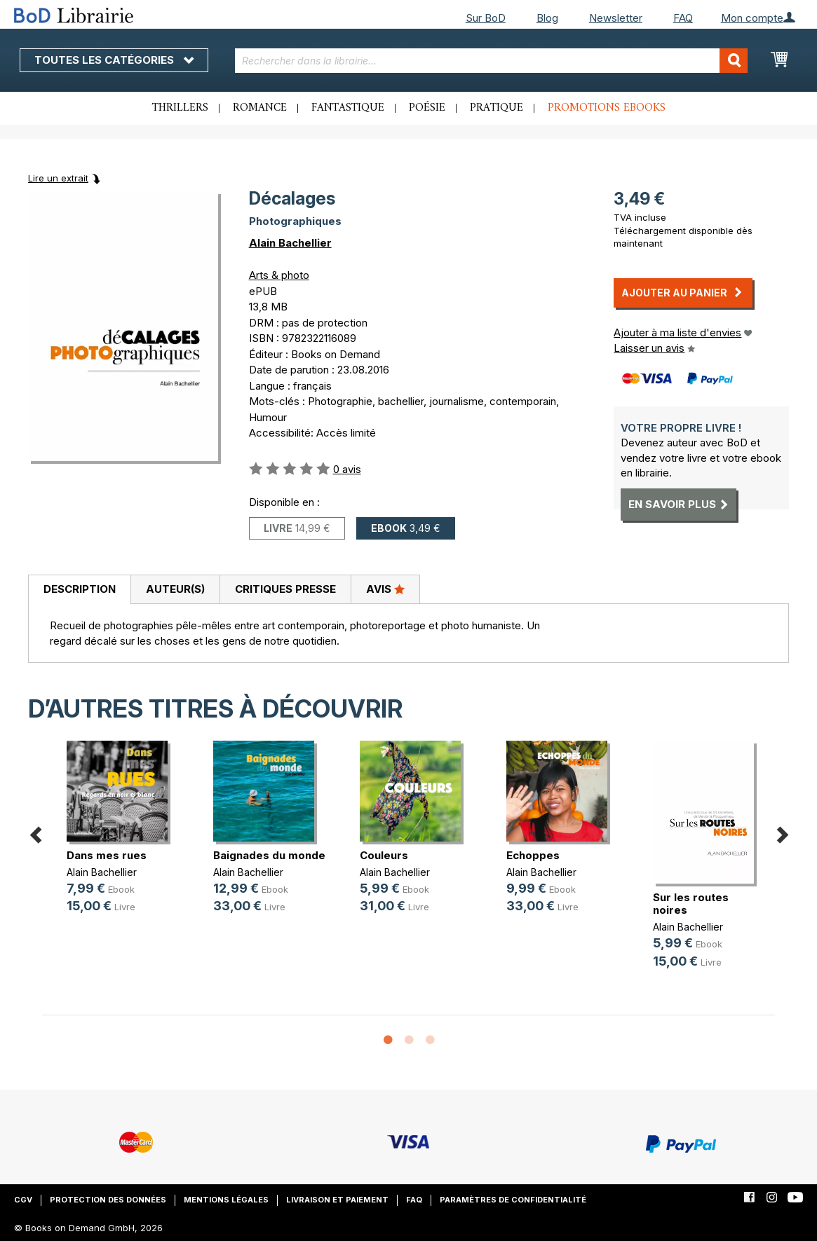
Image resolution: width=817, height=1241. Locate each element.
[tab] (79, 590)
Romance (260, 108)
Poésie (427, 108)
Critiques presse (285, 589)
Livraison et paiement (337, 1200)
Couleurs (384, 855)
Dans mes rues (107, 855)
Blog (547, 18)
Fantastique (347, 108)
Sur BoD (486, 18)
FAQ (683, 18)
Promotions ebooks (607, 108)
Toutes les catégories (114, 60)
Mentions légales (226, 1200)
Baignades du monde (269, 855)
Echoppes (533, 855)
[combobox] (491, 60)
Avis (385, 588)
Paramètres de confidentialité (513, 1200)
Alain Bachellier (290, 242)
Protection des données (108, 1200)
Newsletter (615, 18)
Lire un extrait (58, 178)
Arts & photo (279, 275)
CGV (23, 1200)
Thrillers (180, 108)
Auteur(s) (175, 589)
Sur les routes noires (691, 904)
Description (79, 589)
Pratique (496, 108)
